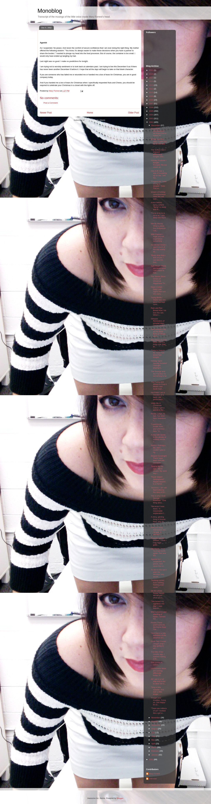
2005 (151, 111)
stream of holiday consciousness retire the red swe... (158, 195)
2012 (151, 89)
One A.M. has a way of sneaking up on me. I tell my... (159, 174)
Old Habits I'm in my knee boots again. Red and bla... (158, 552)
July (153, 732)
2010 (151, 92)
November (156, 717)
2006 (151, 107)
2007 (151, 103)
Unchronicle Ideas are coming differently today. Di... (158, 671)
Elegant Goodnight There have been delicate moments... (159, 459)
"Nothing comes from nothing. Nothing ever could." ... (157, 583)
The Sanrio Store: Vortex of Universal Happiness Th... (158, 279)
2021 (151, 70)
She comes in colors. (156, 663)
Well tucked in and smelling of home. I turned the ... (158, 615)
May (153, 740)
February (155, 751)
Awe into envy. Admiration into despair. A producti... (158, 530)
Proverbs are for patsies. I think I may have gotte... (158, 541)
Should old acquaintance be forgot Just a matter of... (158, 132)
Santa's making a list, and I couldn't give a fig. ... (158, 448)
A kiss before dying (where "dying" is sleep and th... (158, 205)
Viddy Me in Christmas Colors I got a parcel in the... (158, 406)
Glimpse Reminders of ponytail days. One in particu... (158, 322)
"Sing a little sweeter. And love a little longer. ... (157, 690)
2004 (151, 115)
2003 (151, 118)
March (154, 747)
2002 (151, 122)
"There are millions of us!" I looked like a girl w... (159, 710)
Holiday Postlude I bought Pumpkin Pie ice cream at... (159, 163)
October (155, 721)
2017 (151, 78)
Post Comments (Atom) (95, 120)
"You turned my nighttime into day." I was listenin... (157, 604)
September (156, 725)
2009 (151, 96)
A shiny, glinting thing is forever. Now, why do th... (158, 520)
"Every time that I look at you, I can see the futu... (158, 258)
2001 (151, 759)
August (154, 729)
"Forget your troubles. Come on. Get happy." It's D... (158, 701)
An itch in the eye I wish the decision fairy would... (158, 573)
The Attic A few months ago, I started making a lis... (158, 655)
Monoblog (50, 11)
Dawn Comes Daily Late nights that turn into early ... (158, 290)
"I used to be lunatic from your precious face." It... (157, 427)
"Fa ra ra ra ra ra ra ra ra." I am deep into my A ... (158, 216)
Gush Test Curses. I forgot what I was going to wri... (158, 644)
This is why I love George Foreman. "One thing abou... (158, 499)
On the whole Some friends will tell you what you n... (157, 594)
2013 (151, 85)
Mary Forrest (154, 774)
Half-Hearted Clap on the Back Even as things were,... (158, 332)
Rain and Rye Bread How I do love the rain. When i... (158, 311)
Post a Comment (51, 103)
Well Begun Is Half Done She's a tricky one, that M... (158, 343)
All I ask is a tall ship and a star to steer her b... (158, 681)
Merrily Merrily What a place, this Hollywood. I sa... (158, 227)
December (156, 125)
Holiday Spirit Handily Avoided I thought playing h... (159, 364)
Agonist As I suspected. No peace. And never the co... (158, 562)
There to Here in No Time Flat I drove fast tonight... (158, 353)
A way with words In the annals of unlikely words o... (158, 438)
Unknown (153, 779)
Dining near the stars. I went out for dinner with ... (158, 142)
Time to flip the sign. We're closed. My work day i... (159, 469)
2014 (151, 81)
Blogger (120, 798)
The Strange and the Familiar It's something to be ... (159, 374)
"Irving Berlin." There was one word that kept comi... (158, 300)
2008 (151, 100)
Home (90, 112)
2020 (151, 74)
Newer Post (46, 112)
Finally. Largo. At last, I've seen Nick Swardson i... (158, 417)
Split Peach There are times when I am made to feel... (158, 269)
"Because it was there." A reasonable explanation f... (158, 509)
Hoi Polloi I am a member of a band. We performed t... (158, 395)
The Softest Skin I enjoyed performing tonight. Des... (158, 153)
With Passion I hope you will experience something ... (157, 237)
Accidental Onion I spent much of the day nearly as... (158, 248)
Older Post (133, 112)
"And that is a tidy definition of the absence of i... (158, 635)
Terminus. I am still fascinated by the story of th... (159, 490)
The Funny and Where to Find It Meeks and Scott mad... (158, 385)
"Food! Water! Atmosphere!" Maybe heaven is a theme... (158, 480)
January (155, 755)
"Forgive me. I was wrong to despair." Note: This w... (158, 184)
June (153, 736)
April (153, 744)
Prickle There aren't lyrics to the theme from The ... (158, 626)
